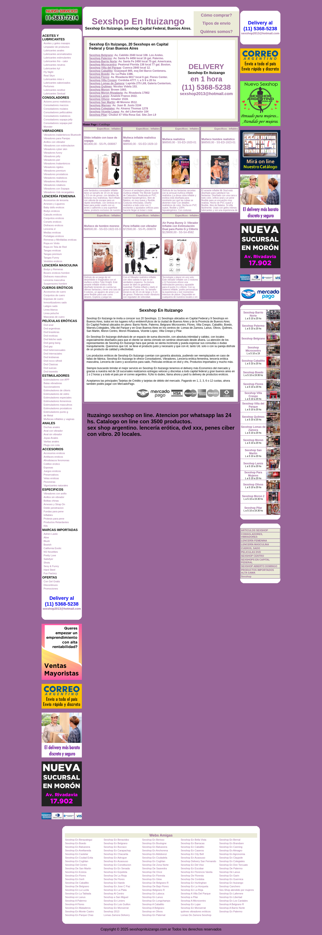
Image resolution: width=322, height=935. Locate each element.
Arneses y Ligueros (54, 203)
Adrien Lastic (51, 534)
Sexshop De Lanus (229, 872)
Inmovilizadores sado (55, 302)
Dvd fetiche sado (53, 339)
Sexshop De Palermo (231, 868)
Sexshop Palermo (100, 58)
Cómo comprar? (216, 15)
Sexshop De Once (152, 872)
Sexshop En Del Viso (192, 864)
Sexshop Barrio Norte (103, 61)
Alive (46, 537)
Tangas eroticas (52, 250)
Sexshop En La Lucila (77, 890)
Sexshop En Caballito (192, 847)
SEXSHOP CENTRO (252, 555)
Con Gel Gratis (52, 581)
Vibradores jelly (52, 156)
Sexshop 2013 (111, 911)
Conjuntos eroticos (54, 218)
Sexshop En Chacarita (116, 854)
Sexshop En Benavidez (116, 839)
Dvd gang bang (52, 342)
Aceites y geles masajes (57, 43)
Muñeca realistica (173, 139)
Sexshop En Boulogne (154, 843)
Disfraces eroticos (53, 225)
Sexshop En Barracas (192, 843)
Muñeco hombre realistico (218, 139)
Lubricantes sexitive (54, 90)
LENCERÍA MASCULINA (255, 544)
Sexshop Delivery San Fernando (198, 861)
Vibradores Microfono (55, 181)
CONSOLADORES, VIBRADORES (252, 535)
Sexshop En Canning (230, 847)
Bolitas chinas (51, 500)
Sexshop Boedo (99, 74)
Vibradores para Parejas (57, 138)
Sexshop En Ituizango (138, 21)
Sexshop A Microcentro (193, 900)
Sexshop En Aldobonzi (154, 854)
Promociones (51, 588)
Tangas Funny (51, 257)
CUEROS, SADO (250, 548)
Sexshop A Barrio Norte (232, 908)
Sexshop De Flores (114, 879)
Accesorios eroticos (54, 453)
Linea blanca (50, 309)
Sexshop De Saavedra (154, 868)
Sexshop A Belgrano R (231, 904)
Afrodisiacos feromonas (56, 460)
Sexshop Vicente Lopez (104, 111)
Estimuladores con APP (56, 379)
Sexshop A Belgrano (153, 908)
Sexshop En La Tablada (78, 893)
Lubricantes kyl (52, 68)
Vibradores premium (55, 170)
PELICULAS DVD (251, 552)
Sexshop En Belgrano (115, 843)
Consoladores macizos (56, 105)
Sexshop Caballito (100, 70)
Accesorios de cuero (55, 291)
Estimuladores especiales (58, 397)
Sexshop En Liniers (114, 900)
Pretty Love (50, 555)
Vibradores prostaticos (56, 174)
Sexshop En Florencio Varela (196, 872)
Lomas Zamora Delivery (117, 915)
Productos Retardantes (56, 522)
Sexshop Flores (99, 77)
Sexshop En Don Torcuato (233, 864)
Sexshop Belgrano (101, 55)
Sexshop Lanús (99, 96)
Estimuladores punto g (56, 412)
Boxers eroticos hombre (57, 273)
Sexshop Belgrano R (153, 890)
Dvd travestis (51, 371)
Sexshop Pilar (98, 114)
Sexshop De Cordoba (192, 879)
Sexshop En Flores (75, 875)
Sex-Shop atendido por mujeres (236, 890)
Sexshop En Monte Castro (79, 911)
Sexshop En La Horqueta (194, 886)
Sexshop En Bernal (229, 839)
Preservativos (51, 474)
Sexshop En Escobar (192, 868)
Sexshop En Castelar (76, 854)
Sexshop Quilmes (100, 86)
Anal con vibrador (53, 430)
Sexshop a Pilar (189, 897)
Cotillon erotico (52, 464)
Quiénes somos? (216, 31)
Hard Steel (49, 569)
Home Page (90, 124)
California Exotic (52, 548)
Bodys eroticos (52, 211)
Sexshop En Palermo (230, 911)
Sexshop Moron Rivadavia (106, 92)
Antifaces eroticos (53, 456)
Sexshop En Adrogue (115, 857)
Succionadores (52, 386)
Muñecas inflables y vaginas (59, 419)
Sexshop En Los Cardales (233, 900)
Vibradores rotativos (55, 185)
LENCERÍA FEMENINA (254, 540)
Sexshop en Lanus (75, 897)
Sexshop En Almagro (230, 850)
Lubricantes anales (54, 50)
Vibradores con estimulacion (59, 145)
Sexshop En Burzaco (115, 847)
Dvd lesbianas (51, 357)
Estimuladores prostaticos (58, 408)
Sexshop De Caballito (77, 882)
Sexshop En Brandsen (231, 843)
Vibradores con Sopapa (56, 188)
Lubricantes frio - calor (56, 61)
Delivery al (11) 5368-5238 (61, 601)
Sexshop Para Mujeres (253, 474)
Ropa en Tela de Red (55, 247)
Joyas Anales (51, 438)
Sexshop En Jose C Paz (117, 886)
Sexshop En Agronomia (232, 854)
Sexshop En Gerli (74, 879)
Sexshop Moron (99, 89)
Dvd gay (48, 346)
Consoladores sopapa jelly (58, 119)
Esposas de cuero (53, 299)
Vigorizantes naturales (56, 485)
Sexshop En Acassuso (193, 857)
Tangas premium (53, 254)
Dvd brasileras (51, 332)
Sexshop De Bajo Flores (155, 886)
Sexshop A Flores (74, 904)
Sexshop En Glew (152, 879)
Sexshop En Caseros (192, 850)
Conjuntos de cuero (54, 295)
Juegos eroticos (52, 471)
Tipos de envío (216, 23)
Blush (47, 541)
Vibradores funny (53, 152)
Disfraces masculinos (55, 276)
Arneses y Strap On (54, 504)
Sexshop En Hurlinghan (194, 882)
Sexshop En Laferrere (231, 893)
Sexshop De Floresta (192, 875)
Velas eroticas (51, 478)
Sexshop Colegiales (101, 108)
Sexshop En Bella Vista (193, 839)
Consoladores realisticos (57, 116)
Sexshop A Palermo (76, 900)
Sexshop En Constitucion (117, 864)
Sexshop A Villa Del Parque (196, 893)
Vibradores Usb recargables (59, 192)
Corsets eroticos (52, 221)
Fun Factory (50, 573)
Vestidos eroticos (53, 261)
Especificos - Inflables (109, 129)
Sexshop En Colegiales (232, 861)
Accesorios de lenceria (56, 200)
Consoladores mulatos (56, 108)
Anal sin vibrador (53, 434)
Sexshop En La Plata (115, 890)
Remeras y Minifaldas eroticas (60, 239)
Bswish (47, 544)
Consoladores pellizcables (58, 112)
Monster (48, 126)
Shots (47, 562)
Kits (46, 525)
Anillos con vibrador (54, 142)
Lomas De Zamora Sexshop (196, 915)
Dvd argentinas (52, 328)
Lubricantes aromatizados (58, 54)
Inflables (48, 515)
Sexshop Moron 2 (253, 496)
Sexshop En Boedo (75, 843)
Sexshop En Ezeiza (75, 872)
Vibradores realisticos (55, 177)
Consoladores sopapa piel (58, 123)
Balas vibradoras (53, 383)
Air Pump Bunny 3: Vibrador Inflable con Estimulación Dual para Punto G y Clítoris (180, 226)
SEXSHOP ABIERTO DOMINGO (259, 566)
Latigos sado (50, 306)
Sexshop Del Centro (76, 864)
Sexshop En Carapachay (117, 850)
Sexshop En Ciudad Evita (79, 857)
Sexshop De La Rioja (115, 875)
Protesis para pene (54, 518)
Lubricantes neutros (54, 64)
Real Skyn (49, 75)
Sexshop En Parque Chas (79, 915)
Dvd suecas (50, 368)
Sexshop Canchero (229, 886)
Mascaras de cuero (54, 316)
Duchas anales (52, 427)
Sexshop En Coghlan (76, 861)
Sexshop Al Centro (114, 893)
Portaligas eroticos (54, 236)
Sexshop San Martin (102, 102)
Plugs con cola (52, 445)
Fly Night (48, 72)
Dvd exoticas (51, 335)
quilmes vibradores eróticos (196, 911)
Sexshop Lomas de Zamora (106, 83)
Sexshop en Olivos (152, 911)
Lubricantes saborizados (57, 82)
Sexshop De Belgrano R (155, 882)
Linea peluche (51, 313)
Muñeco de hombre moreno (101, 226)
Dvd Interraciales (53, 353)
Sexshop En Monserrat (116, 908)
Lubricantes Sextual (54, 93)
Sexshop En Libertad (230, 897)
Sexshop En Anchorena (155, 850)
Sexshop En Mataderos (78, 908)
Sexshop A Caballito (153, 904)
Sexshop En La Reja (192, 890)
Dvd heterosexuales (54, 350)
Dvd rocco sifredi (53, 360)
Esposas (48, 467)
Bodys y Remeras (53, 269)
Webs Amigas (161, 835)
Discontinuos (51, 585)
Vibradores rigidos (53, 167)
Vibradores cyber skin (55, 149)
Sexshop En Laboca (153, 893)
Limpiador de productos (56, 47)
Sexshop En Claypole (231, 857)
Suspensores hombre (55, 283)
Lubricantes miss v (54, 79)
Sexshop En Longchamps (156, 900)
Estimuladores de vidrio (56, 394)
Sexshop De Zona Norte (155, 864)
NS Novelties (51, 551)
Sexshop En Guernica (231, 879)
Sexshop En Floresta (153, 875)
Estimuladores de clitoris (57, 390)
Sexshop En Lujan (191, 904)
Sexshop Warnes (100, 105)
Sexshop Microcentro (103, 64)
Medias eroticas (52, 232)
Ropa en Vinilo (51, 243)
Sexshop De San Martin (78, 868)
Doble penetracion (54, 508)
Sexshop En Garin (229, 875)
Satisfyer (48, 559)
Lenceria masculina (54, 280)
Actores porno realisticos (57, 101)
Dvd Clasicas (51, 364)
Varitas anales (51, 441)
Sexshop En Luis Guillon (117, 904)
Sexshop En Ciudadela (154, 857)
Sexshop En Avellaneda (78, 850)
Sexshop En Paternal (153, 915)
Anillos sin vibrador (54, 497)
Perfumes (49, 86)
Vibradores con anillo (55, 493)
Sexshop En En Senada (117, 868)
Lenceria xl (49, 229)
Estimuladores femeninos (57, 401)
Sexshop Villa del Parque (105, 67)
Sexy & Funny (51, 566)
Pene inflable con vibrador (140, 226)
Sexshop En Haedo (114, 882)
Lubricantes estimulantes (57, 57)
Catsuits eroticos (53, 214)
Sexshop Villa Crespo (103, 80)
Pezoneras (49, 482)
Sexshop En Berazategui (78, 839)
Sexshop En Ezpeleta (115, 872)
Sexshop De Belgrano (77, 886)
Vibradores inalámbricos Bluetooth (62, 134)
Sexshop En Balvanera (77, 847)
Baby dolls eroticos (54, 207)
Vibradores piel (52, 160)
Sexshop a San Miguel (116, 897)
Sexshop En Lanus (152, 897)
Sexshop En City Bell (192, 854)
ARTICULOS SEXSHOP (254, 530)
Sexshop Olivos (99, 99)
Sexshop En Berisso (153, 839)
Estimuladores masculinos (58, 404)
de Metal (48, 415)
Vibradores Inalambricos (57, 163)
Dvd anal (48, 325)
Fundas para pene (54, 511)
